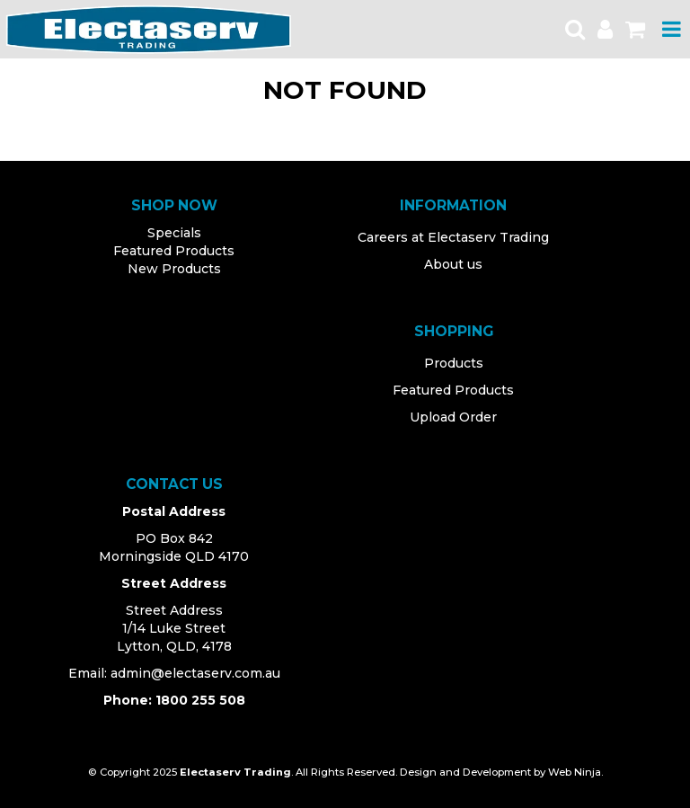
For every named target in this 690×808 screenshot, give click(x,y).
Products (453, 363)
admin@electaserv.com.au (195, 673)
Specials (174, 233)
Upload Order (453, 417)
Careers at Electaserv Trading (453, 237)
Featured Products (173, 251)
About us (453, 264)
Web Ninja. (575, 772)
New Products (174, 269)
